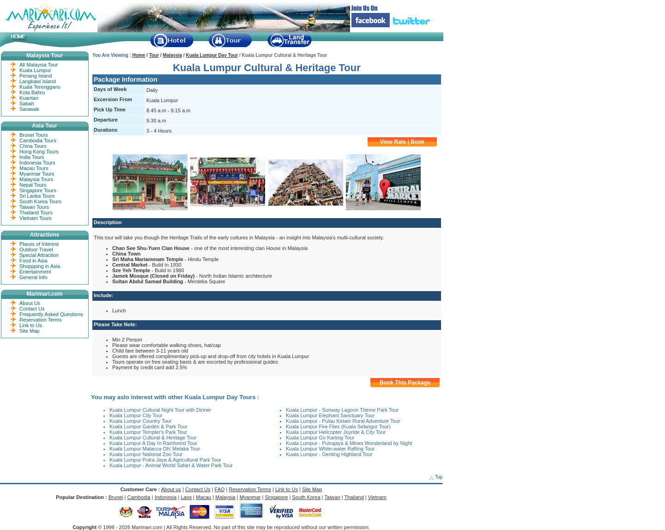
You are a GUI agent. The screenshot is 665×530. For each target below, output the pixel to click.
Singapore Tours (37, 190)
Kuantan (28, 98)
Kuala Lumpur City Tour (136, 415)
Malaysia (172, 55)
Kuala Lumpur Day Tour (212, 55)
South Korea (306, 497)
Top (438, 477)
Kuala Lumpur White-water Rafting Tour (330, 448)
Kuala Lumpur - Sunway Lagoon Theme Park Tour (342, 410)
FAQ (220, 489)
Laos (186, 497)
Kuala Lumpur (35, 70)
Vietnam (377, 497)
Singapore (276, 497)
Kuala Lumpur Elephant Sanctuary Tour (330, 415)
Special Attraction (39, 255)
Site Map (29, 331)
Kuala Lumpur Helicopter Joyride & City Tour (336, 432)
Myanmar (250, 497)
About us (171, 489)
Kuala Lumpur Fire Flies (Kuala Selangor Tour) (338, 426)
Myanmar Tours (36, 174)
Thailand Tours (36, 212)
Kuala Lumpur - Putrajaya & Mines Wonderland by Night (349, 443)
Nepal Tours (33, 185)
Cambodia (139, 497)
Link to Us (30, 325)
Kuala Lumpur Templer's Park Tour (148, 432)
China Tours (33, 146)
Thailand (354, 497)
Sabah (26, 103)
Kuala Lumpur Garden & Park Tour (148, 426)
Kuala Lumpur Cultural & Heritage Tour (153, 437)
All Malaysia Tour (38, 64)
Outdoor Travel (36, 249)
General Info (33, 277)
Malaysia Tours (36, 179)
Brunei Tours (33, 135)
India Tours (31, 157)
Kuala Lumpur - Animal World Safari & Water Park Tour (171, 465)
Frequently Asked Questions (51, 314)
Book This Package (405, 382)
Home (139, 55)
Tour (154, 55)
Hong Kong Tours (39, 151)
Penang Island (35, 76)
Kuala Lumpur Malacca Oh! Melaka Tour (154, 448)
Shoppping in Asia (39, 266)
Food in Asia (33, 260)
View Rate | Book (402, 142)
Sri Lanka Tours (36, 196)
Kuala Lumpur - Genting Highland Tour (329, 454)
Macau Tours (33, 168)
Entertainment (35, 271)
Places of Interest (39, 244)
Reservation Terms (40, 320)
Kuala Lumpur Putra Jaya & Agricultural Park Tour (165, 460)
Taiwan (332, 497)
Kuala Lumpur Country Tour (140, 421)
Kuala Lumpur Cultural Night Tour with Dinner (160, 410)
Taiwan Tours (34, 207)
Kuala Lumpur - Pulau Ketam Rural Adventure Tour (343, 421)
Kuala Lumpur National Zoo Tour (145, 454)
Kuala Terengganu (39, 87)
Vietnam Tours (35, 218)
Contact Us (31, 308)
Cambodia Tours (37, 140)
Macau (203, 497)
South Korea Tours (40, 201)
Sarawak (29, 109)
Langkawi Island (37, 81)
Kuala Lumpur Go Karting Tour (320, 437)
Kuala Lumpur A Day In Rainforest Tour (153, 443)
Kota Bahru (32, 92)
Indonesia (166, 497)
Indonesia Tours (37, 162)
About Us (29, 303)
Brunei (116, 497)
